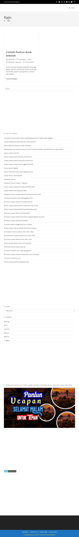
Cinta (5, 325)
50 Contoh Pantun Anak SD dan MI (14, 247)
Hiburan (6, 333)
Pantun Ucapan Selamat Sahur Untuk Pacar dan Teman (21, 206)
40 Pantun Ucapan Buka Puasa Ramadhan (17, 213)
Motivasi (18, 62)
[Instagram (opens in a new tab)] (64, 2)
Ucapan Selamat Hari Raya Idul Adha (15, 190)
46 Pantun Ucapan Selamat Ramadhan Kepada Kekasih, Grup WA (24, 217)
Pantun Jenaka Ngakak (11, 168)
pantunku (11, 59)
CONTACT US (34, 532)
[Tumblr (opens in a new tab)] (69, 2)
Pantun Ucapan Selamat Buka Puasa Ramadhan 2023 (20, 209)
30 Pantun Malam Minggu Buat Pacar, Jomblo (18, 224)
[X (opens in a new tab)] (56, 2)
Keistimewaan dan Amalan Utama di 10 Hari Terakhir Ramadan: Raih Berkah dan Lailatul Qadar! (33, 149)
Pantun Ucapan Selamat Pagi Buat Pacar (16, 262)
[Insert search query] (39, 89)
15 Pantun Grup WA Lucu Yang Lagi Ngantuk (17, 250)
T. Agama (7, 340)
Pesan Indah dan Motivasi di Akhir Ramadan (17, 146)
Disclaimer (25, 532)
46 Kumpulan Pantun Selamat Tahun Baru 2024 (18, 232)
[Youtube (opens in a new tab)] (71, 2)
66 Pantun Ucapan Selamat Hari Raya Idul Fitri (18, 202)
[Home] (4, 21)
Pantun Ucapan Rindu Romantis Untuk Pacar (18, 157)
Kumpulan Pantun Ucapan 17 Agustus (15, 183)
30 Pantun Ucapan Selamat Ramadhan (16, 220)
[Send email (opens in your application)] (74, 2)
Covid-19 (6, 329)
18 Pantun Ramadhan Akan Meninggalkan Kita (18, 198)
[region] (39, 111)
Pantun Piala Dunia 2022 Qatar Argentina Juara (18, 172)
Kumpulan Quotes (9, 179)
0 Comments (29, 62)
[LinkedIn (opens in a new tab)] (67, 2)
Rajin (8, 21)
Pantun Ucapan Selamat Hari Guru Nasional (17, 243)
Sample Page (43, 532)
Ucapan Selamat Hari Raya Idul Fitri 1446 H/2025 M (20, 142)
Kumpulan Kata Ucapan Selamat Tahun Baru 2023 (19, 236)
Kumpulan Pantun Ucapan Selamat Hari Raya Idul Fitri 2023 (22, 194)
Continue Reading (11, 79)
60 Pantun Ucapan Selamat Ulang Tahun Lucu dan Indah (21, 254)
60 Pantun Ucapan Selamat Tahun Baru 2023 (18, 239)
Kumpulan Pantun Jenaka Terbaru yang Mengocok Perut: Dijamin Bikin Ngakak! (28, 138)
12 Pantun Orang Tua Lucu (12, 258)
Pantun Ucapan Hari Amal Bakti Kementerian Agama (20, 228)
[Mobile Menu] (72, 8)
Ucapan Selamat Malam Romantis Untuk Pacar (18, 160)
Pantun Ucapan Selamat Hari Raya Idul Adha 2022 (19, 187)
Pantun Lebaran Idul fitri (11, 153)
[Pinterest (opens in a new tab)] (62, 2)
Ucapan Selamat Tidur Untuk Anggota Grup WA (18, 164)
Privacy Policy (53, 532)
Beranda (11, 62)
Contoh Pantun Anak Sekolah (13, 176)
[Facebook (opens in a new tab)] (59, 2)
